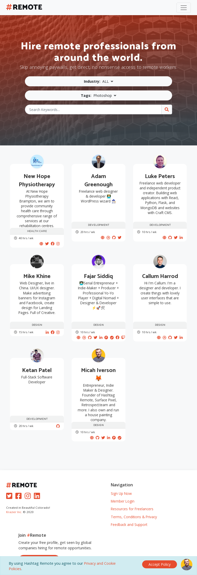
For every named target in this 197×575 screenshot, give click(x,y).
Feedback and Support (129, 516)
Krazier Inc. (14, 503)
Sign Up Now (121, 484)
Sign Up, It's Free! (39, 551)
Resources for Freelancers (132, 500)
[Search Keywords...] (93, 109)
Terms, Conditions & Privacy (134, 508)
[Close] (159, 564)
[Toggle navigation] (183, 8)
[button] (98, 81)
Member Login (122, 492)
